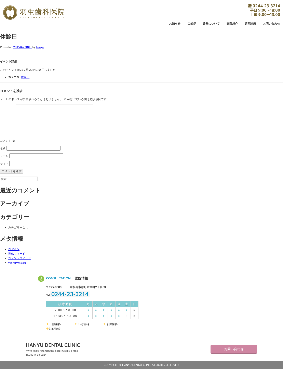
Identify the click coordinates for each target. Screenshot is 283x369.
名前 (3, 148)
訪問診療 (250, 23)
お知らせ (174, 23)
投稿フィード (16, 253)
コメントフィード (19, 258)
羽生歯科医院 (33, 12)
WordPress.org (17, 262)
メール (4, 156)
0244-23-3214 (264, 10)
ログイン (13, 249)
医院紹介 (232, 23)
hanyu (40, 47)
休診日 (25, 77)
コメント (7, 141)
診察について (211, 23)
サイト (4, 163)
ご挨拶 (191, 23)
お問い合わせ (271, 23)
